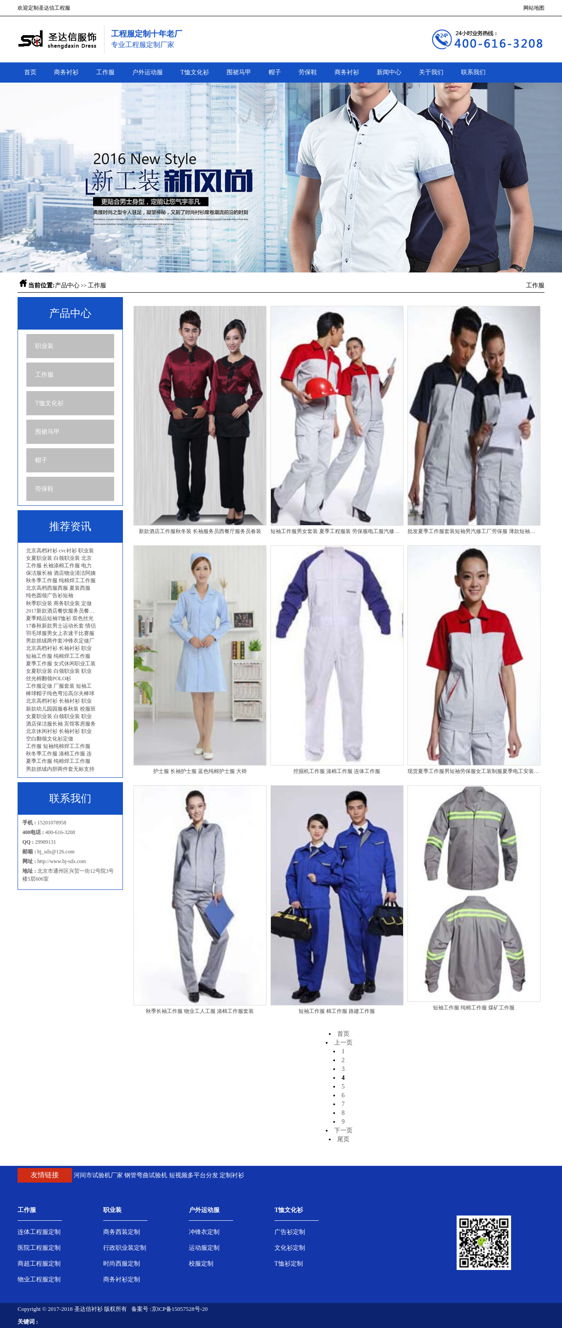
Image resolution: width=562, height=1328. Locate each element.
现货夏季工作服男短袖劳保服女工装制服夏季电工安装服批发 (473, 771)
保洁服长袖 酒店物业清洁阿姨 (61, 573)
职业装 (44, 346)
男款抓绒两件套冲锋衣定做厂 (60, 641)
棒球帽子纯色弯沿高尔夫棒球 (60, 693)
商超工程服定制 (39, 1263)
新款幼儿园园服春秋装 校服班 (61, 709)
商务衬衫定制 (121, 1279)
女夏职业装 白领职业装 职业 (59, 671)
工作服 (105, 72)
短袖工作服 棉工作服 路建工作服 (337, 1011)
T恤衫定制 (288, 1263)
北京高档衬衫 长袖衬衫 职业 (59, 648)
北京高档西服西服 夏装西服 (58, 588)
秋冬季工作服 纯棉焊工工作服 (61, 580)
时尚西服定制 (121, 1263)
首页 (30, 72)
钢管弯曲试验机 (145, 1175)
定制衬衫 (232, 1175)
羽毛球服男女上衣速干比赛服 (60, 633)
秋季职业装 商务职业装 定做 (59, 603)
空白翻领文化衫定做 (49, 739)
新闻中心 (389, 72)
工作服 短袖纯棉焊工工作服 (58, 746)
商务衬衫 (66, 72)
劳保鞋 (308, 72)
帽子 (275, 72)
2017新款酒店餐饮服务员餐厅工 (62, 611)
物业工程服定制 (39, 1279)
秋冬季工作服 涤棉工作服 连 (59, 754)
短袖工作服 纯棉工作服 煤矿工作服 (474, 1008)
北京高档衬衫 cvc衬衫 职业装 (60, 551)
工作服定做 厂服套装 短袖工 (59, 686)
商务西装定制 (121, 1232)
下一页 (343, 1130)
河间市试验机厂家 (98, 1175)
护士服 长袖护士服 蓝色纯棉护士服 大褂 (200, 771)
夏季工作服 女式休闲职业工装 (61, 663)
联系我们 (473, 72)
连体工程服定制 (39, 1232)
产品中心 (67, 285)
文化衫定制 (289, 1248)
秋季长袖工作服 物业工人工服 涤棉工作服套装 (200, 1011)
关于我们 (431, 72)
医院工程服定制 (39, 1248)
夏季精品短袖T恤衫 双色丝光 (60, 618)
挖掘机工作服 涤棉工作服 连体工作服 (336, 771)
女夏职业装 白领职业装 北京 (59, 558)
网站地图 (533, 8)
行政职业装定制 (124, 1248)
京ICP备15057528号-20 (179, 1309)
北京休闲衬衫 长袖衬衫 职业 (59, 731)
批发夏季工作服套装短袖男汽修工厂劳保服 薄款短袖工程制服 (473, 531)
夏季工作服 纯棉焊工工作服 (58, 761)
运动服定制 (204, 1248)
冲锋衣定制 (204, 1232)
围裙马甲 (239, 72)
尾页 (343, 1139)
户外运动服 (147, 72)
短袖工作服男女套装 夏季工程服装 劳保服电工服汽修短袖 (336, 531)
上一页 (343, 1042)
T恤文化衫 (194, 72)
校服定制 (201, 1263)
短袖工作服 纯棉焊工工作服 (58, 656)
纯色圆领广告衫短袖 (49, 595)
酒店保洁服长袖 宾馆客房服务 (61, 724)
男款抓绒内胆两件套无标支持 (60, 769)
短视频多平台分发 (193, 1175)
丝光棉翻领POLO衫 (48, 678)
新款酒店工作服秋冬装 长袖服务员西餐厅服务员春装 (200, 531)
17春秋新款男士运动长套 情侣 (61, 626)
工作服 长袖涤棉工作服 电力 (59, 565)
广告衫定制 (289, 1232)
